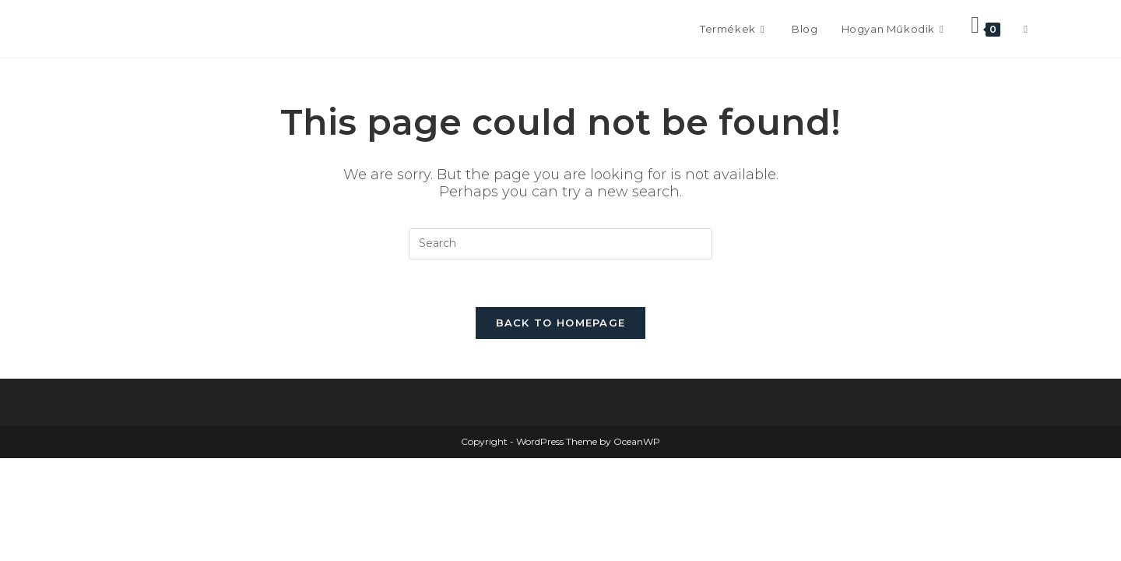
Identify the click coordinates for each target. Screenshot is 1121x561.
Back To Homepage (561, 322)
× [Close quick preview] (3, 464)
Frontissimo (149, 28)
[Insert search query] (560, 243)
